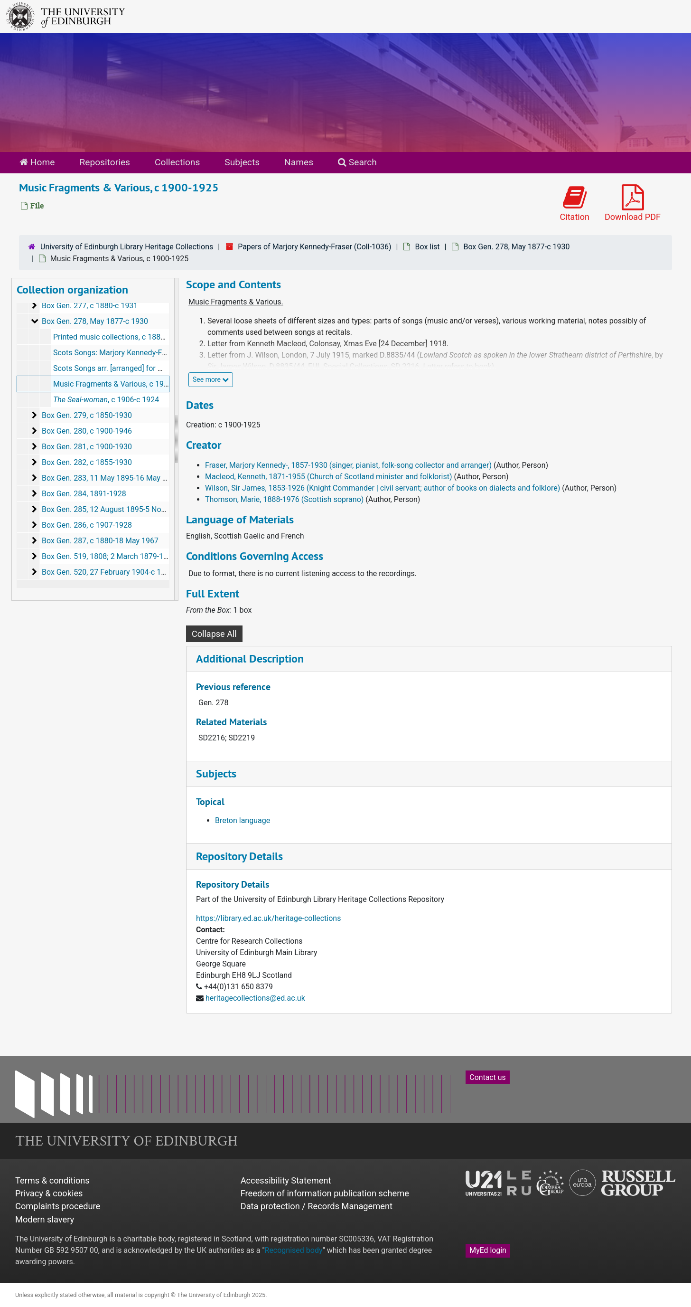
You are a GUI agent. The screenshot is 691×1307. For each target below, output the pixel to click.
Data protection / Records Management (316, 1206)
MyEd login (487, 1250)
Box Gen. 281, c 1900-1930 (87, 446)
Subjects (242, 162)
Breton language (242, 820)
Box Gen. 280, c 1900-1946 (87, 431)
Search (357, 162)
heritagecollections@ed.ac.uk (255, 998)
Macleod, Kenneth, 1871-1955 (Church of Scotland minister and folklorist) (328, 476)
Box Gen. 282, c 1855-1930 (87, 462)
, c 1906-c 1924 (106, 399)
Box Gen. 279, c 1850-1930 (87, 415)
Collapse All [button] (214, 634)
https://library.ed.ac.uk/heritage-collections (268, 918)
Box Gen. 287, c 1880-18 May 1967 (100, 540)
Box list (427, 246)
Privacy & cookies (49, 1193)
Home (37, 162)
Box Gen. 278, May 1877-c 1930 (516, 246)
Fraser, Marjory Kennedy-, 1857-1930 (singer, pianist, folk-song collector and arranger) (348, 465)
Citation (574, 203)
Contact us (487, 1077)
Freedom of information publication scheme (325, 1193)
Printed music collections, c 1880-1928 (118, 336)
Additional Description (250, 658)
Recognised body (294, 1250)
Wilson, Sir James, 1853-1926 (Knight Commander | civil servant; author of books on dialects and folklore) (382, 487)
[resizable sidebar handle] (176, 439)
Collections (177, 162)
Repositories (104, 162)
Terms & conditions (52, 1180)
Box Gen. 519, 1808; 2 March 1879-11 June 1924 (123, 556)
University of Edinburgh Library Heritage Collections (126, 246)
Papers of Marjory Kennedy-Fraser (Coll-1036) (314, 246)
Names (298, 162)
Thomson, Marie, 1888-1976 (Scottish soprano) (284, 499)
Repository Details (239, 856)
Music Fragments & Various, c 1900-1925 (122, 383)
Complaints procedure (57, 1206)
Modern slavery (44, 1219)
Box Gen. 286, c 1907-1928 (87, 525)
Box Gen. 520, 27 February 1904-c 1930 (108, 572)
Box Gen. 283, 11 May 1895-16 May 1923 (110, 478)
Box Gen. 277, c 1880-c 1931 (90, 305)
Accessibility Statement (286, 1180)
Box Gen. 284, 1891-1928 (84, 493)
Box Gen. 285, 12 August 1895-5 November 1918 (123, 509)
